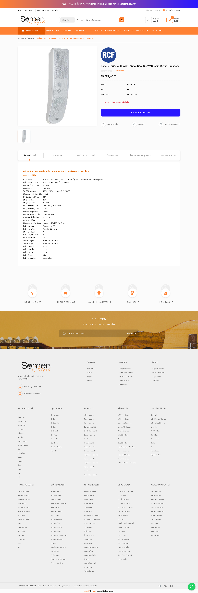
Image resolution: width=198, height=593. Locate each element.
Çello (19, 465)
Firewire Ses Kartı (57, 563)
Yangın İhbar (88, 539)
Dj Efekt (53, 427)
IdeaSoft (87, 591)
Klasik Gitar (22, 417)
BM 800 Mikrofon (124, 415)
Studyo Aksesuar (57, 519)
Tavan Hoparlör (89, 459)
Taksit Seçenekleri (85, 155)
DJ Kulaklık (54, 431)
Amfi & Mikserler (90, 491)
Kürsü (19, 523)
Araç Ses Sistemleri (91, 547)
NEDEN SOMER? (168, 155)
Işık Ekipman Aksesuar (158, 419)
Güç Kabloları (156, 519)
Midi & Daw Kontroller (58, 503)
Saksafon (21, 433)
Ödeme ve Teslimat (126, 372)
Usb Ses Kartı (55, 551)
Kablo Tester (155, 531)
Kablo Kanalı (155, 527)
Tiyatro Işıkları (155, 455)
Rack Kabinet (22, 527)
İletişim (20, 10)
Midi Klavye (55, 507)
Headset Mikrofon (124, 439)
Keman (20, 461)
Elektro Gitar (22, 421)
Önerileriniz (113, 155)
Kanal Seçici (88, 567)
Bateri (19, 469)
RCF (128, 89)
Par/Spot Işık (155, 431)
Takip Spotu (155, 451)
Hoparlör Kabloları (157, 503)
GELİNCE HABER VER (140, 112)
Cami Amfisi (122, 535)
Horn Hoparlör (89, 443)
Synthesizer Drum (57, 539)
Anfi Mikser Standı (24, 507)
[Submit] (131, 333)
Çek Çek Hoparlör (124, 511)
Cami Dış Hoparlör (124, 543)
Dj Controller (55, 423)
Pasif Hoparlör (89, 419)
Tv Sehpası (21, 539)
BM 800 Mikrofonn (124, 419)
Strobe (153, 447)
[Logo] (33, 20)
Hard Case (21, 531)
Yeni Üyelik (155, 380)
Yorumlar (57, 155)
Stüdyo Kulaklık (56, 495)
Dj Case (53, 419)
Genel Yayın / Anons (91, 515)
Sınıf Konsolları (123, 515)
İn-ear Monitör (89, 535)
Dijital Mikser (88, 499)
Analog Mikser (89, 495)
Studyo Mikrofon (56, 527)
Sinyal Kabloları (156, 515)
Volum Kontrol (89, 571)
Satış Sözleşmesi (125, 368)
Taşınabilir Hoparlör (91, 455)
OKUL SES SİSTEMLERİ (125, 491)
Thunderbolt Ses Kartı (58, 559)
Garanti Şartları (124, 380)
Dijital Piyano (22, 441)
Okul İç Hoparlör (123, 499)
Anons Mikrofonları (124, 427)
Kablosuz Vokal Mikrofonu (127, 463)
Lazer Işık (154, 427)
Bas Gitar (21, 429)
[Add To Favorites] (109, 124)
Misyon (89, 376)
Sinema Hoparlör (90, 451)
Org (19, 449)
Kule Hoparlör (89, 423)
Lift (19, 547)
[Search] (100, 20)
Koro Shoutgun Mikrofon (126, 447)
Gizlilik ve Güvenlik (126, 376)
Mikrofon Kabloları (157, 499)
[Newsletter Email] (99, 333)
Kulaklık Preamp (56, 499)
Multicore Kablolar (157, 511)
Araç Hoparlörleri (90, 555)
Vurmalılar (21, 453)
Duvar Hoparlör (89, 435)
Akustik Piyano (23, 445)
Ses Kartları (55, 515)
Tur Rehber (88, 527)
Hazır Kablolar (156, 491)
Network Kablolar (157, 507)
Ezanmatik (121, 531)
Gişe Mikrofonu (123, 443)
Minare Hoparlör (123, 547)
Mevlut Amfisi (122, 559)
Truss (19, 543)
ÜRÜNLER (131, 84)
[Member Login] (152, 20)
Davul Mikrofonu (123, 459)
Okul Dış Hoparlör (124, 503)
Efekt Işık (154, 415)
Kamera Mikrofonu (124, 455)
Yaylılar (20, 457)
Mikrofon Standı (23, 491)
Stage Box (154, 523)
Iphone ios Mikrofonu (125, 423)
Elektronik (87, 531)
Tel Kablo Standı (23, 519)
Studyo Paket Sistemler (59, 535)
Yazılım (53, 543)
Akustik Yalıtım (56, 491)
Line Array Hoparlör (91, 475)
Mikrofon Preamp (57, 511)
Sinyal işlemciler (90, 523)
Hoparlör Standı (23, 495)
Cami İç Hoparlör (124, 539)
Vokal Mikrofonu (123, 431)
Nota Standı (22, 503)
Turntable (54, 451)
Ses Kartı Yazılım (56, 447)
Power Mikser (88, 503)
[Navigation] (31, 31)
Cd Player (54, 443)
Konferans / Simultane (92, 519)
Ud (19, 477)
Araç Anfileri (88, 551)
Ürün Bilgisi (29, 155)
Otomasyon (88, 543)
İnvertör (86, 559)
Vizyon (89, 372)
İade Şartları (123, 384)
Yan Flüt (20, 437)
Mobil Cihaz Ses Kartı (58, 547)
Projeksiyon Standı (24, 511)
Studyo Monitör (56, 531)
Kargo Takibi (29, 10)
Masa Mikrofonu (123, 451)
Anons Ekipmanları (90, 563)
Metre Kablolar (156, 495)
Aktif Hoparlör (89, 415)
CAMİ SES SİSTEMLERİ (126, 523)
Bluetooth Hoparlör (90, 431)
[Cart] (173, 20)
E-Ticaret (94, 591)
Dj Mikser (54, 435)
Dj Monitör (54, 439)
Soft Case (21, 535)
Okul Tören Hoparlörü (125, 507)
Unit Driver (87, 439)
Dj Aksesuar (55, 415)
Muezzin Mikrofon (124, 551)
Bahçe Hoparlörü (90, 427)
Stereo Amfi (88, 507)
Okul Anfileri (122, 495)
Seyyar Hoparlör (123, 527)
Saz (19, 473)
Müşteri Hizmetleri (158, 368)
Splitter (153, 443)
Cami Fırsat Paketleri (125, 555)
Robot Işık (154, 435)
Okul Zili (120, 519)
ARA (121, 20)
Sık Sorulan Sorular (158, 372)
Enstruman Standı (24, 499)
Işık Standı (21, 515)
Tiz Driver (87, 471)
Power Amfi (88, 511)
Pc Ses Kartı (55, 555)
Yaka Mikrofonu (123, 435)
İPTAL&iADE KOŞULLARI (140, 155)
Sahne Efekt (155, 439)
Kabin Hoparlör (89, 447)
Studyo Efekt (55, 523)
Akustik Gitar (22, 425)
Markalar (55, 10)
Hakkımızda (91, 368)
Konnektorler (155, 535)
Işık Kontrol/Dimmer (158, 423)
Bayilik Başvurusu (43, 10)
